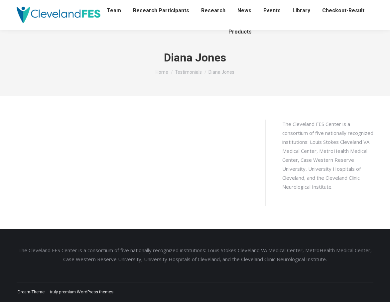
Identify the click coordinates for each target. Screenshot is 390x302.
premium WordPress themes (86, 291)
